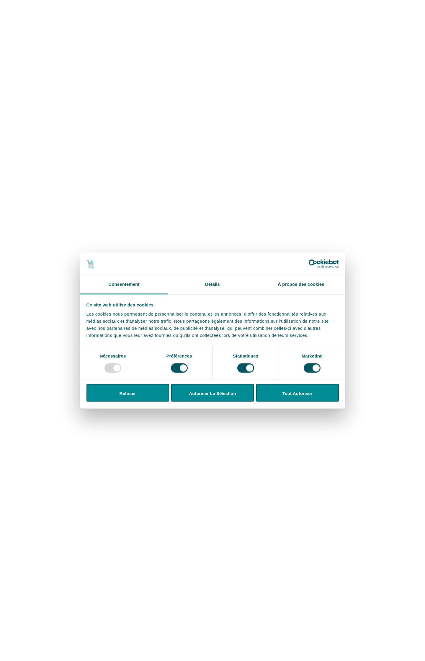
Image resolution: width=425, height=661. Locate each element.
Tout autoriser (297, 393)
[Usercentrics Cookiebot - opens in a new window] (313, 263)
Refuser (128, 393)
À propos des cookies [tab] (301, 284)
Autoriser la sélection (212, 393)
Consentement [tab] (123, 284)
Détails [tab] (212, 284)
